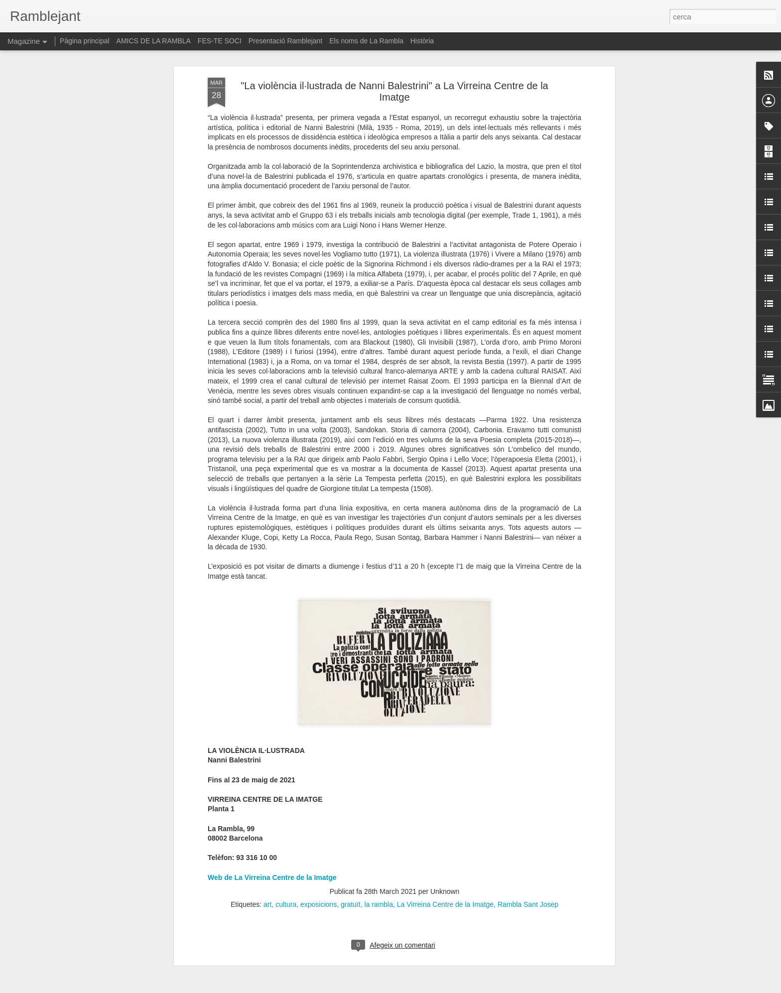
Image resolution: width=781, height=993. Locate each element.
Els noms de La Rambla (366, 41)
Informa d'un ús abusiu (475, 988)
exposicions (318, 829)
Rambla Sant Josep (528, 829)
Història (422, 41)
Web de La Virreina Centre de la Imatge (272, 802)
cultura (285, 829)
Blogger (435, 988)
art (267, 829)
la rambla (378, 829)
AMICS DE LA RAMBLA (154, 41)
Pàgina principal (85, 41)
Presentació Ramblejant (286, 41)
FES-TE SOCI (220, 41)
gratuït (351, 829)
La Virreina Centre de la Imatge (445, 829)
